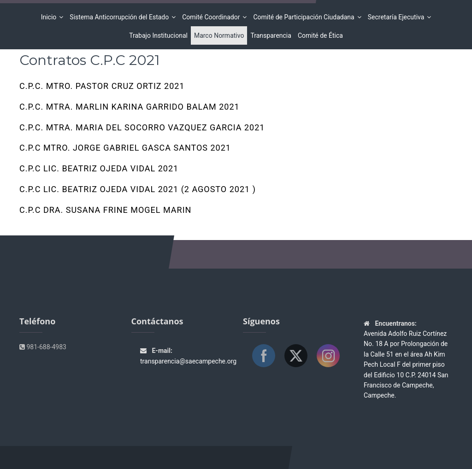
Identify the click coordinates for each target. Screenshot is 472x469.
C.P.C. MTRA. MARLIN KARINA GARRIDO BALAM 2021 (129, 109)
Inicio (50, 17)
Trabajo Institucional (158, 35)
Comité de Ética (320, 35)
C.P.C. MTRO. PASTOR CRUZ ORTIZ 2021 (102, 89)
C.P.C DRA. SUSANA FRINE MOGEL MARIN (105, 213)
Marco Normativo (219, 35)
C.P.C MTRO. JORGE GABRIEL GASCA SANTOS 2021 (125, 150)
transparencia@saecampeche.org (188, 361)
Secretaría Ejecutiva (397, 17)
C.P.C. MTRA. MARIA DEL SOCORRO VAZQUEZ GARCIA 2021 (142, 130)
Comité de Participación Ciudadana (305, 17)
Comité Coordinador (212, 17)
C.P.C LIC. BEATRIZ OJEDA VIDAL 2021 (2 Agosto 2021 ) (137, 192)
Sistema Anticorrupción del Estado (120, 17)
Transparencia (270, 35)
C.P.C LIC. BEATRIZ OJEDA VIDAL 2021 (98, 171)
